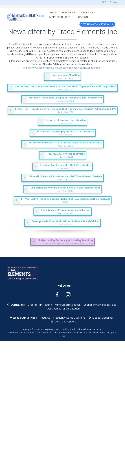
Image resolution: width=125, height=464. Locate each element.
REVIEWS (82, 17)
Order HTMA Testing (40, 304)
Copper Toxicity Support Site (100, 304)
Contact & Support (63, 321)
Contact (114, 2)
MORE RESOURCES (59, 17)
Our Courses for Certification (63, 308)
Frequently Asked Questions (69, 317)
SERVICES (67, 12)
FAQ (104, 2)
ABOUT (53, 12)
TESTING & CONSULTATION (97, 24)
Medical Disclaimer (100, 317)
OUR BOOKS (86, 12)
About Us (45, 317)
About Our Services (23, 317)
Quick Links (16, 304)
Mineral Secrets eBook (68, 304)
